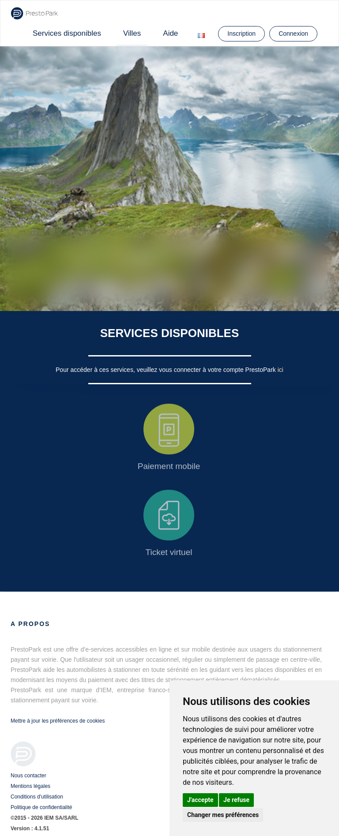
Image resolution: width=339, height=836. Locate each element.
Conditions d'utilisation (37, 797)
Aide (170, 33)
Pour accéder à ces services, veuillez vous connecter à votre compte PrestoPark (167, 369)
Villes (132, 33)
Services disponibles (67, 33)
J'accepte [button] (200, 799)
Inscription (241, 33)
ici (280, 369)
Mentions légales (30, 786)
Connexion (293, 33)
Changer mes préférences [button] (223, 814)
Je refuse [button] (236, 799)
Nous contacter (28, 775)
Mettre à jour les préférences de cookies (58, 721)
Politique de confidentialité (41, 807)
